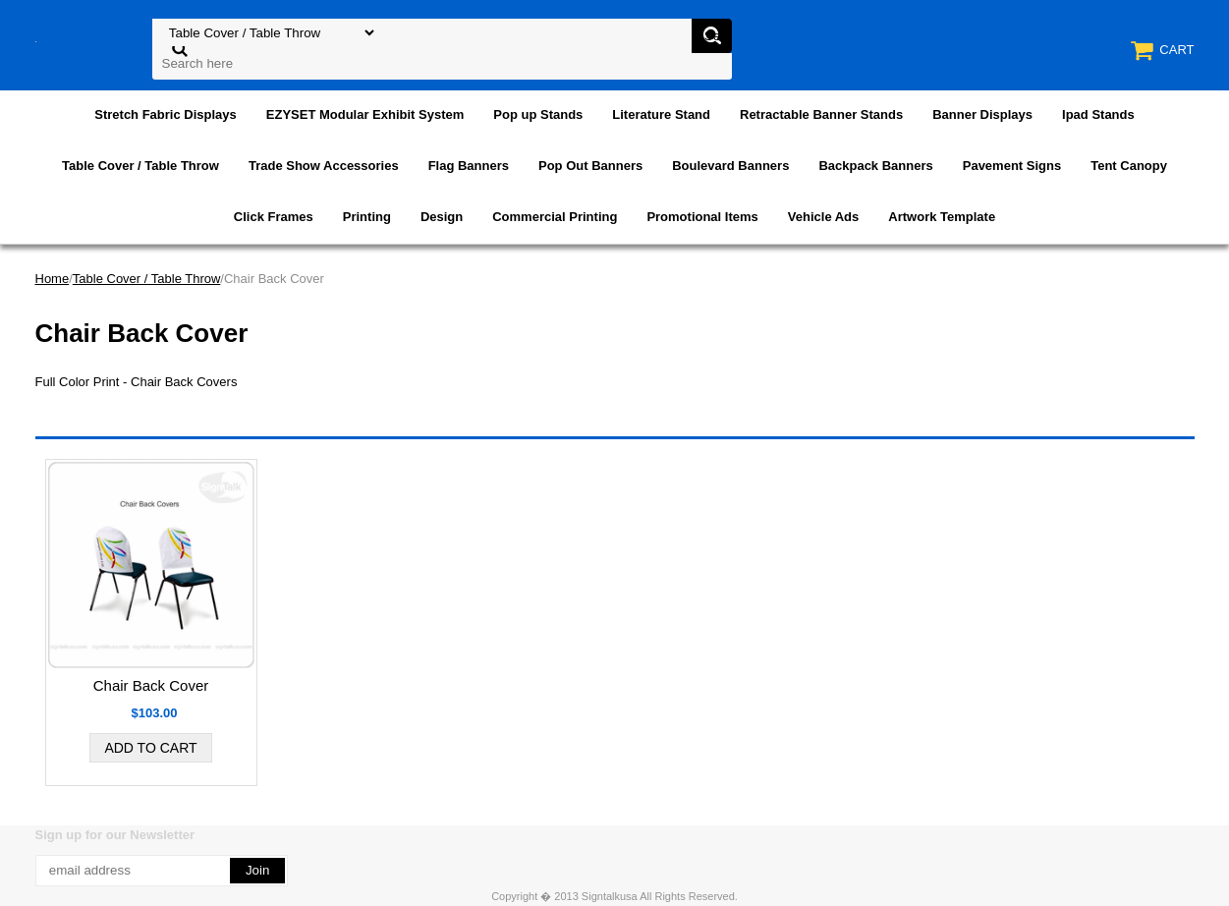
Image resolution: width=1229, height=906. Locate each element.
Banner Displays (982, 114)
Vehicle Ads (824, 216)
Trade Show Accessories (324, 165)
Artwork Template (941, 216)
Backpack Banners (875, 165)
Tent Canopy (1128, 165)
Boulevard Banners (730, 165)
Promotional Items (701, 216)
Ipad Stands (1098, 114)
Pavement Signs (1012, 165)
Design (441, 216)
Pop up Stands (538, 114)
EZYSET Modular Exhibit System (365, 114)
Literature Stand (661, 114)
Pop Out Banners (590, 165)
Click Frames (273, 216)
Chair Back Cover (151, 685)
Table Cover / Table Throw (140, 165)
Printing (367, 216)
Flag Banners (468, 165)
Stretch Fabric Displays (165, 114)
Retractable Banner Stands (821, 114)
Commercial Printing (554, 216)
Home (52, 278)
